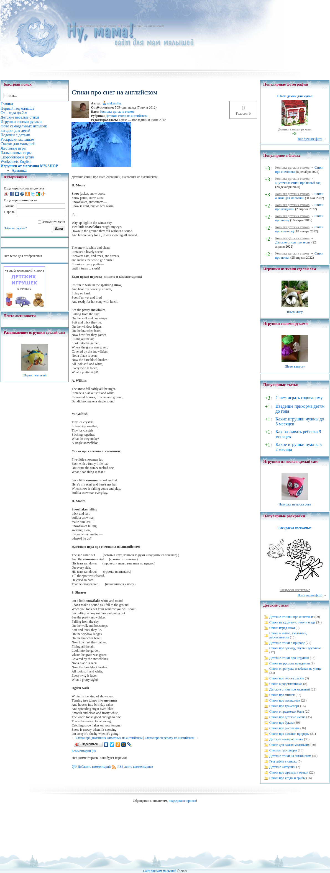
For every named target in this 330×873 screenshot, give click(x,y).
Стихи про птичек (282, 695)
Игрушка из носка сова (295, 504)
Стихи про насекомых (284, 700)
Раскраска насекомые (294, 528)
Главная (72, 26)
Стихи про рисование (284, 728)
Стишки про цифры (283, 750)
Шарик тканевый (34, 375)
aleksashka (114, 103)
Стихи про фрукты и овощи (288, 772)
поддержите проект (182, 801)
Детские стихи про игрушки (289, 658)
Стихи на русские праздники (289, 663)
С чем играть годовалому (299, 397)
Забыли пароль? (15, 228)
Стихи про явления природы (289, 734)
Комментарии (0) (83, 751)
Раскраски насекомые (295, 590)
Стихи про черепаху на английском (169, 738)
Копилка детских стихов (117, 112)
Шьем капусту (295, 366)
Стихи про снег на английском (142, 26)
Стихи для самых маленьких (289, 745)
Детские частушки (282, 767)
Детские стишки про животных (291, 617)
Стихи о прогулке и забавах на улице (295, 669)
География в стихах (283, 761)
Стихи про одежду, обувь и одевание (295, 648)
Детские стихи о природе (287, 643)
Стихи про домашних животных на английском (109, 738)
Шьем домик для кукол (294, 96)
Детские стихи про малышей (289, 689)
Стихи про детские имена (287, 717)
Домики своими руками (294, 129)
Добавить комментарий (94, 767)
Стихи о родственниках (285, 684)
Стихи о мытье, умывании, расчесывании (288, 635)
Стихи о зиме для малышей (299, 196)
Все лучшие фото (310, 139)
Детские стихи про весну (293, 242)
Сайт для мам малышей (159, 871)
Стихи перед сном (282, 628)
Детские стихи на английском (126, 116)
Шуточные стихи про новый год (298, 183)
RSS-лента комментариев (135, 767)
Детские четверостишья (286, 739)
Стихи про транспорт (284, 706)
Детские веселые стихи (99, 26)
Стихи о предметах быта (286, 711)
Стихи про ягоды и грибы (287, 778)
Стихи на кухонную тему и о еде (292, 622)
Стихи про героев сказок (286, 678)
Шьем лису (295, 312)
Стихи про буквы (281, 723)
